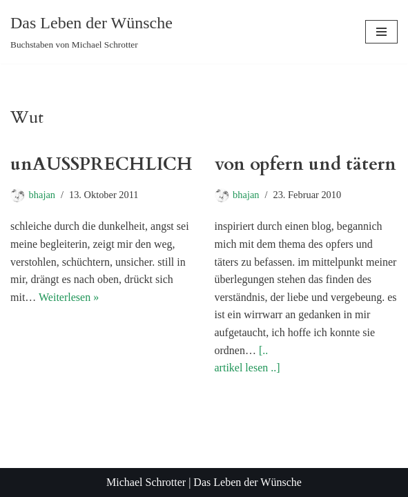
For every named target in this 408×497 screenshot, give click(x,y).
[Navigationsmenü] (381, 31)
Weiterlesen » (69, 297)
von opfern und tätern (305, 164)
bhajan (42, 194)
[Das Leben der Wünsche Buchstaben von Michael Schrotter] (91, 32)
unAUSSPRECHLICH (101, 164)
